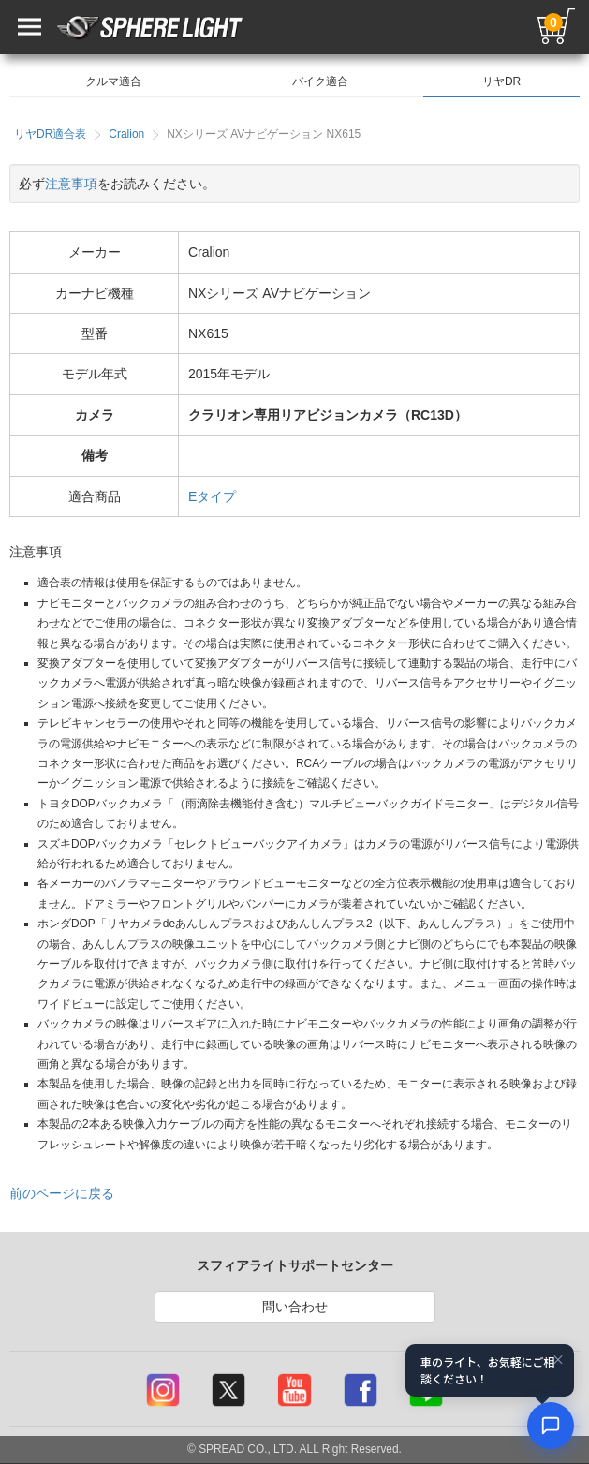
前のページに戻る (61, 1193)
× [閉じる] (558, 1359)
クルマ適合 (113, 81)
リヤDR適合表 (50, 133)
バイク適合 (320, 81)
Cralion (126, 133)
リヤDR (501, 81)
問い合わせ (295, 1306)
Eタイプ (212, 496)
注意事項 (71, 183)
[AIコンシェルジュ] (550, 1425)
